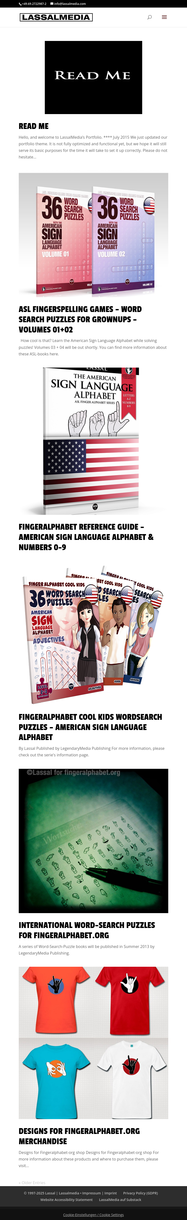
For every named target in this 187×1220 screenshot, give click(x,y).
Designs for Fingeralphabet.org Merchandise (79, 1136)
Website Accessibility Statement (66, 1199)
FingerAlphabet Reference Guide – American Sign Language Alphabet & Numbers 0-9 (86, 537)
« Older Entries (32, 1182)
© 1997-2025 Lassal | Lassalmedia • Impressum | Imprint (70, 1193)
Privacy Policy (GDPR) (140, 1193)
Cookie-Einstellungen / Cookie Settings (93, 1214)
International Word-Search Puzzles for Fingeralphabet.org (87, 930)
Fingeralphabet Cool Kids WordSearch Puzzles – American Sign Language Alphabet (90, 727)
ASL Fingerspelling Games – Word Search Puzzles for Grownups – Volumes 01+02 (80, 319)
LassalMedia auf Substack (120, 1199)
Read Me (33, 126)
